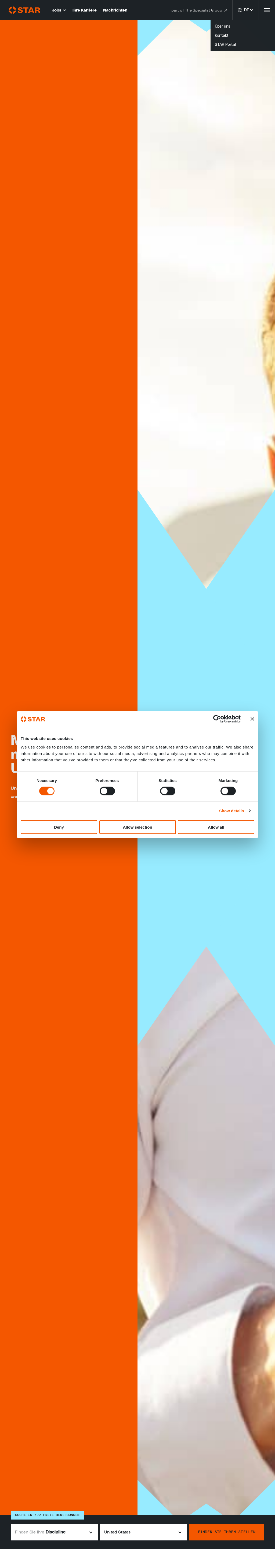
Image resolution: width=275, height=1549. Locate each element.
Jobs (59, 10)
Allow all (216, 827)
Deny (59, 827)
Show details (231, 811)
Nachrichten (115, 10)
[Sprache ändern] (245, 10)
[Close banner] (252, 719)
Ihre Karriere (85, 10)
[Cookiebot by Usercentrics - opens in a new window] (217, 719)
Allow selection (137, 827)
